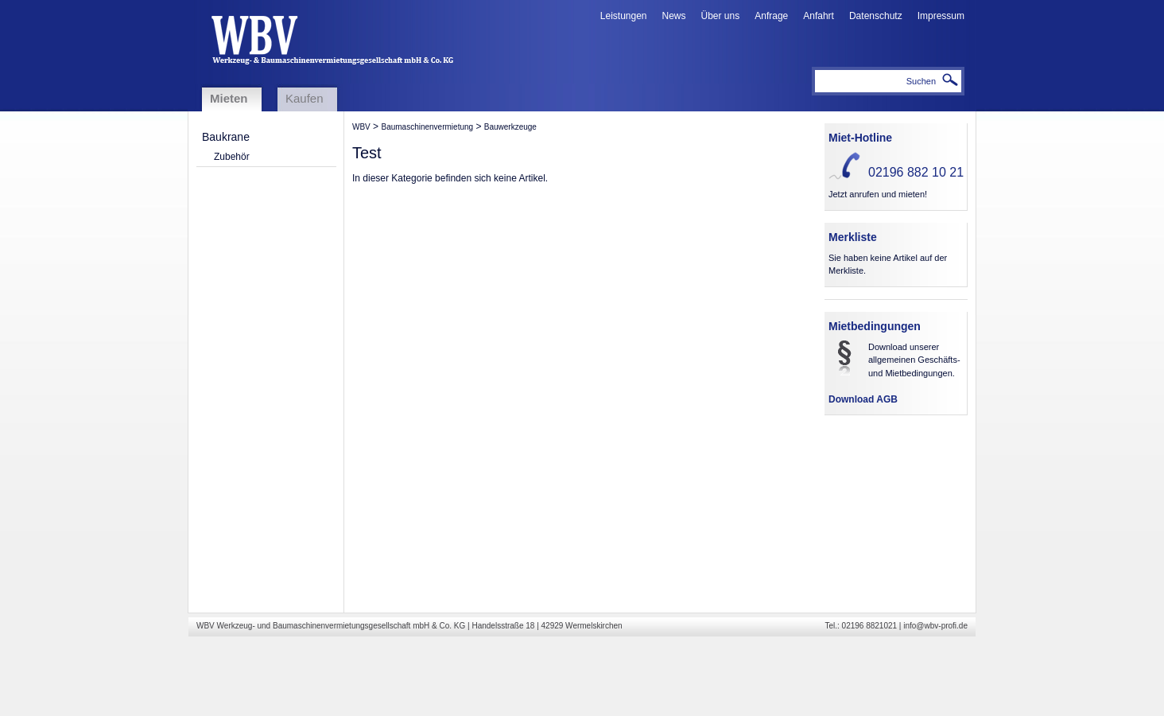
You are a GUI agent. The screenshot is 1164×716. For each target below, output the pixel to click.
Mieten (229, 98)
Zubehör (232, 156)
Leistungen (623, 15)
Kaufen (304, 98)
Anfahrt (818, 15)
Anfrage (771, 15)
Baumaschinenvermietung (427, 127)
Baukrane (226, 136)
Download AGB (863, 399)
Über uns (720, 15)
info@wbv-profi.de (935, 625)
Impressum (941, 15)
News (674, 15)
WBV (361, 127)
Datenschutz (875, 15)
